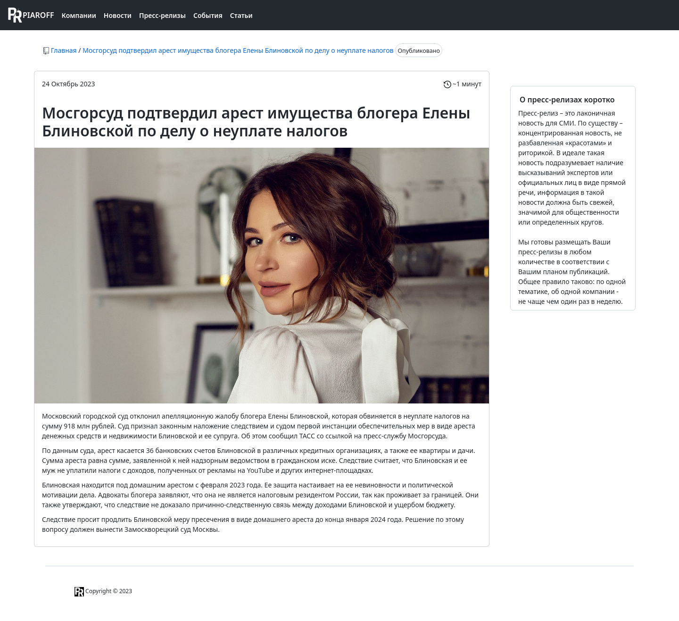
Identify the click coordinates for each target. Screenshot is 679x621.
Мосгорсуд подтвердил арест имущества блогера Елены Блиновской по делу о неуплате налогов (238, 50)
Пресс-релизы (162, 15)
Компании (79, 15)
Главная (64, 50)
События (208, 15)
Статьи (241, 15)
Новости (118, 15)
